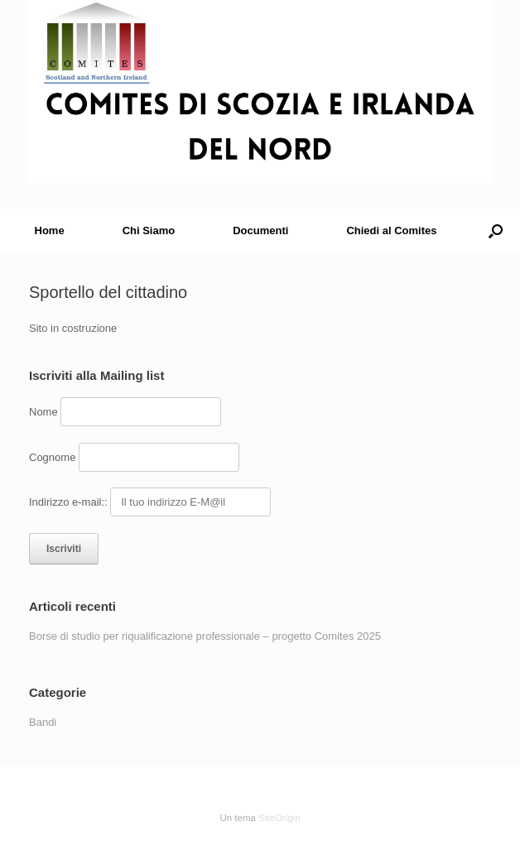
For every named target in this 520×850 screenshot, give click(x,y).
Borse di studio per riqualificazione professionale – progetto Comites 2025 (205, 636)
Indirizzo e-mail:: (69, 502)
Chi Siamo (149, 230)
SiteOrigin (279, 818)
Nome (43, 412)
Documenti (260, 230)
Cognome (52, 457)
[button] (495, 230)
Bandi (42, 722)
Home (50, 230)
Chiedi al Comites (391, 230)
